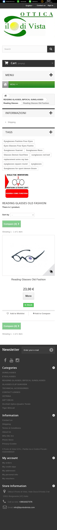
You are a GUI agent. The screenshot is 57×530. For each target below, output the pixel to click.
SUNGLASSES (9, 372)
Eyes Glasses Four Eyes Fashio (19, 146)
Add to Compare (42, 313)
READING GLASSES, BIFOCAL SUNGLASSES (23, 380)
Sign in (50, 5)
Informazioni (15, 113)
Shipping (11, 122)
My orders (7, 463)
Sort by (5, 215)
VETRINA (6, 396)
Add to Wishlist (17, 313)
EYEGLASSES (9, 376)
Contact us (41, 5)
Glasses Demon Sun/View (16, 155)
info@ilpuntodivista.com (24, 507)
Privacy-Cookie (9, 444)
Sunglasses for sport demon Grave (20, 168)
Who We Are (8, 436)
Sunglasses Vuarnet (13, 150)
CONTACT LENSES (11, 392)
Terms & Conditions (11, 428)
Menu (14, 84)
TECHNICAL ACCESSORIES (15, 388)
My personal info (10, 474)
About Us (6, 432)
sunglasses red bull (40, 155)
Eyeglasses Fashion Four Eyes (18, 141)
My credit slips (9, 467)
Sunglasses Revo (34, 150)
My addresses (8, 471)
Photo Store (8, 440)
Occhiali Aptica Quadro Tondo (16, 404)
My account (10, 458)
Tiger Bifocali (8, 408)
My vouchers (8, 478)
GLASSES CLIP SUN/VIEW (14, 384)
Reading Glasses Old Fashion (28, 279)
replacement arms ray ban (16, 159)
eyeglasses (36, 164)
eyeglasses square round (16, 164)
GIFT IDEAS (7, 400)
